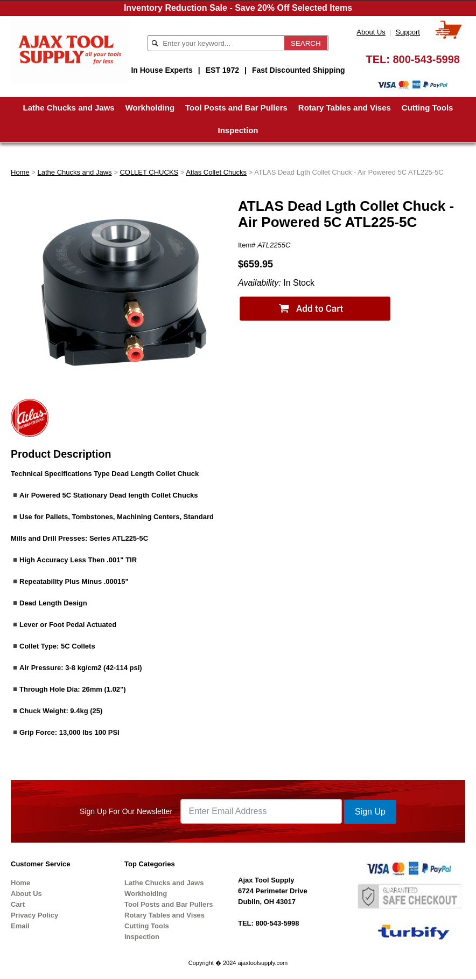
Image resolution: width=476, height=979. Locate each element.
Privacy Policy (34, 915)
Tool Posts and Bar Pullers (236, 107)
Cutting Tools (427, 107)
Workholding (149, 107)
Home (20, 172)
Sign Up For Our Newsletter (126, 811)
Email (20, 926)
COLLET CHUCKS (149, 172)
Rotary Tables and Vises (344, 107)
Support (407, 32)
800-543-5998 (426, 59)
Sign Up (370, 811)
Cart (18, 904)
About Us (370, 32)
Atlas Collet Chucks (216, 172)
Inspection (238, 130)
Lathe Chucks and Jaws (69, 107)
